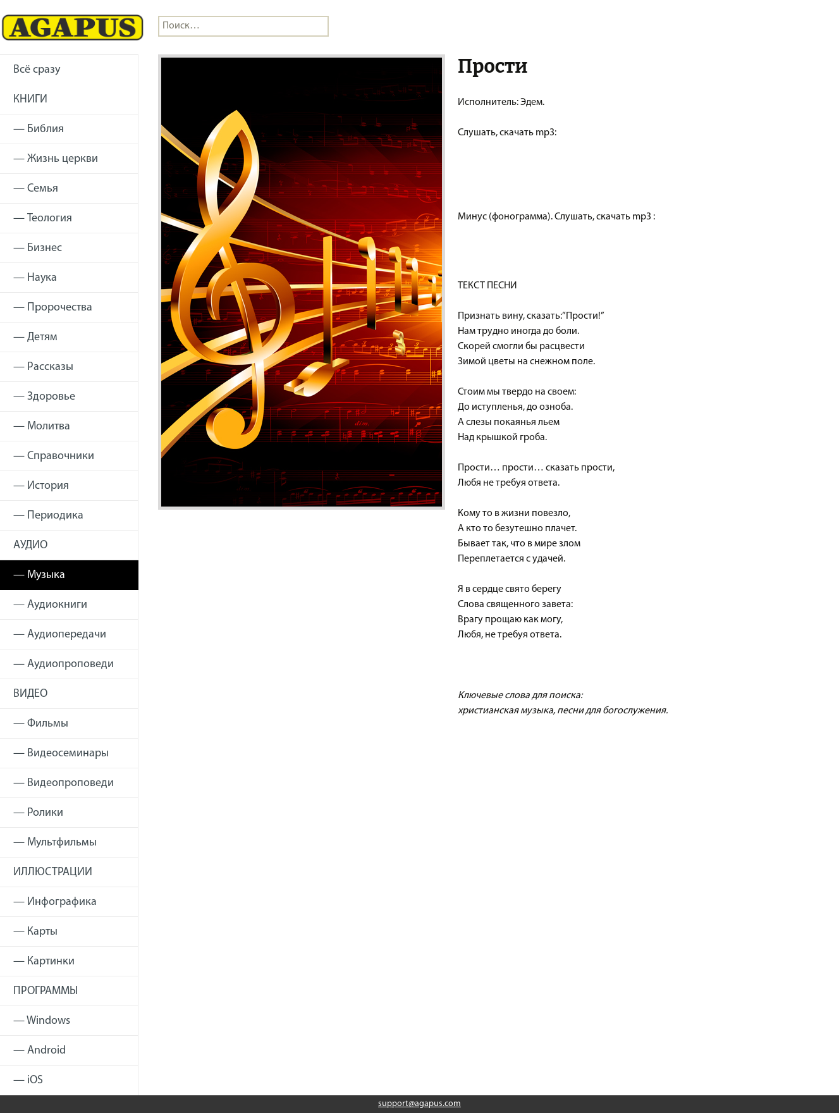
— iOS (28, 1080)
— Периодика (48, 516)
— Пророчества (52, 308)
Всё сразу (36, 70)
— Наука (35, 278)
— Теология (42, 218)
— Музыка (39, 575)
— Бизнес (37, 248)
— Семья (35, 189)
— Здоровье (44, 397)
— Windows (41, 1021)
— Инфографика (55, 902)
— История (41, 486)
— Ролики (38, 813)
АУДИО (30, 545)
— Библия (38, 129)
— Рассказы (43, 367)
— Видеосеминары (61, 753)
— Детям (35, 337)
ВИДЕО (30, 694)
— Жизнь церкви (55, 159)
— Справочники (53, 456)
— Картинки (44, 962)
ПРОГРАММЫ (45, 991)
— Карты (35, 932)
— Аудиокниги (50, 605)
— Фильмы (40, 724)
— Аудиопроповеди (63, 664)
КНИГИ (30, 100)
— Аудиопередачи (59, 635)
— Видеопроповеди (63, 783)
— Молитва (41, 427)
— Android (39, 1051)
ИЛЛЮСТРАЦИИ (52, 872)
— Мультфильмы (55, 843)
